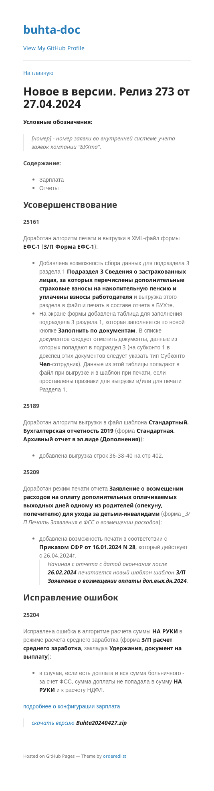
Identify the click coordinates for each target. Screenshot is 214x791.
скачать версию (79, 722)
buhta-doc (51, 29)
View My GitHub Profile (54, 48)
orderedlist (114, 756)
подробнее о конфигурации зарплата (71, 706)
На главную (38, 73)
